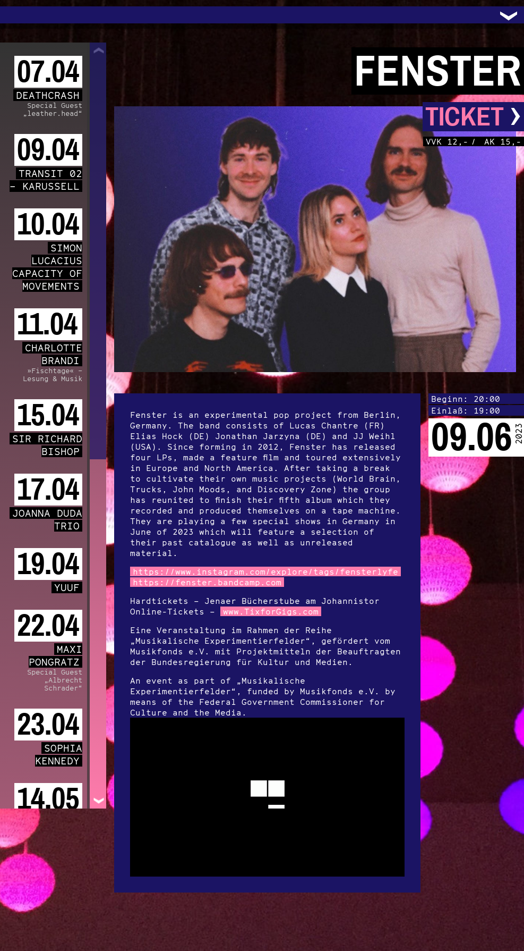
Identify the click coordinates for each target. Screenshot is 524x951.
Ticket (473, 116)
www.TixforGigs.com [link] (271, 611)
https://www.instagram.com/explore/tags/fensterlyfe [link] (265, 571)
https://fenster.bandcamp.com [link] (207, 582)
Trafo (21, 15)
